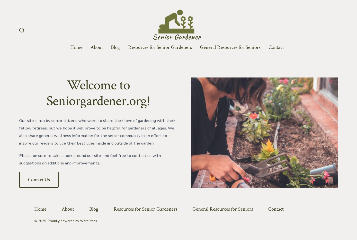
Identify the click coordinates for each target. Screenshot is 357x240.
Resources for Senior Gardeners (160, 47)
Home (76, 47)
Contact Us (39, 179)
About (96, 47)
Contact (276, 47)
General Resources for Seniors (230, 47)
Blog (115, 47)
